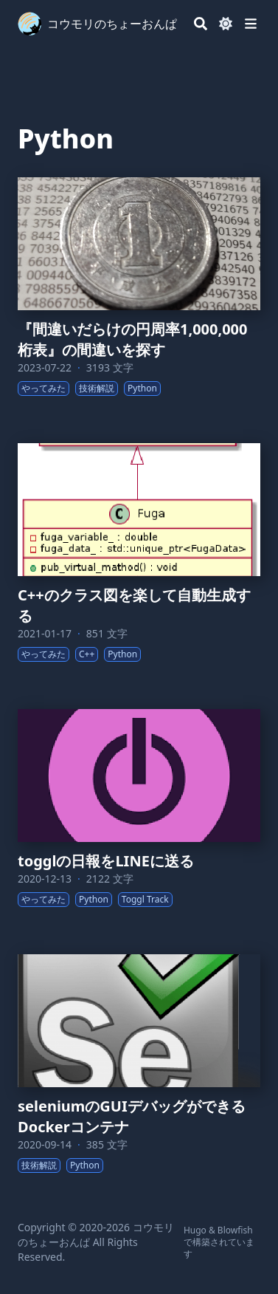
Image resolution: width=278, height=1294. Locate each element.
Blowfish (235, 1230)
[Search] (200, 23)
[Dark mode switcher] (225, 23)
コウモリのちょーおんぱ (112, 24)
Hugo (195, 1230)
